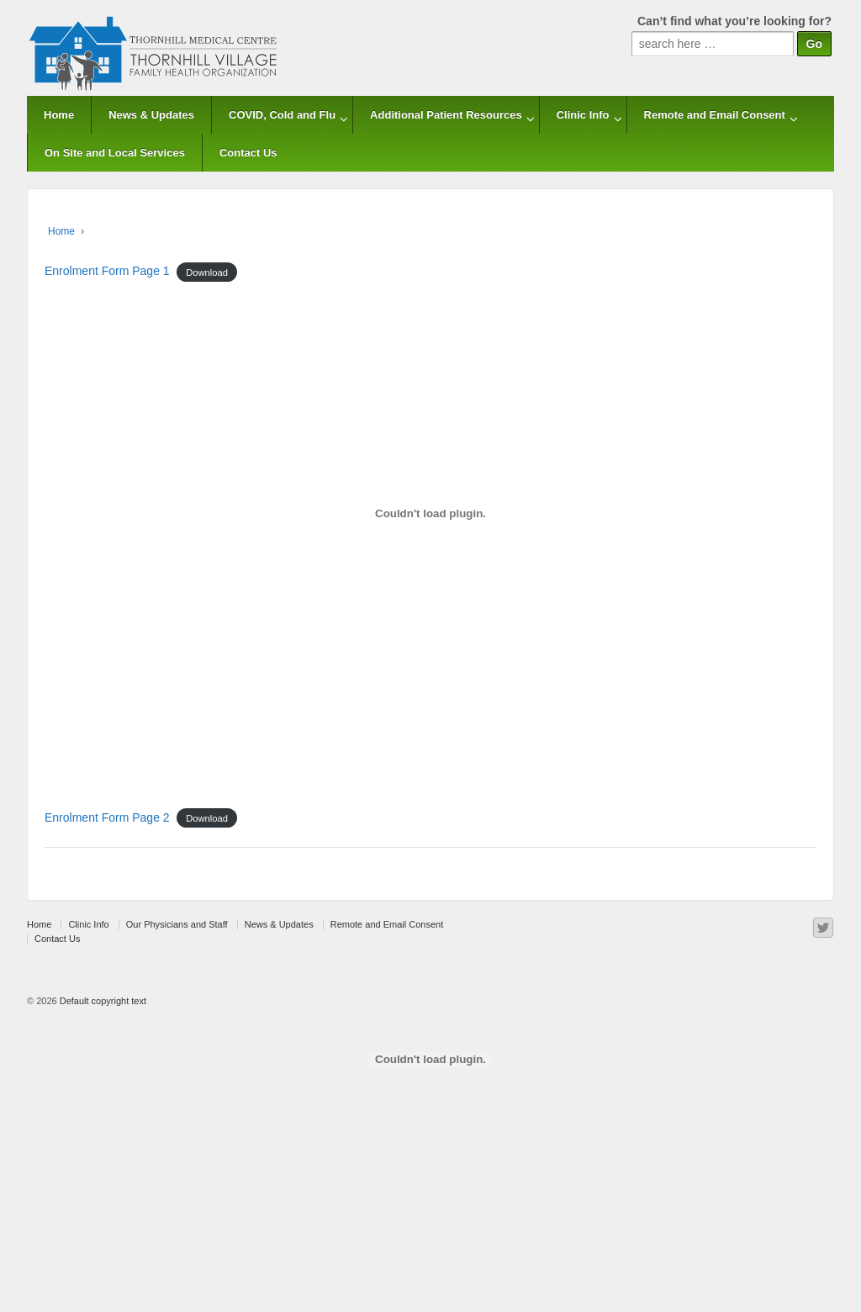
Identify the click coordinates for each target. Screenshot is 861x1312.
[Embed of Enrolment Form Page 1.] (430, 513)
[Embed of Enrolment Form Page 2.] (430, 1059)
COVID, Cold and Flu (282, 114)
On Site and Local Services (115, 152)
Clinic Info (583, 114)
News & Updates (151, 114)
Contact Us (248, 152)
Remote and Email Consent (714, 114)
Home (59, 114)
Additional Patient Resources (446, 114)
